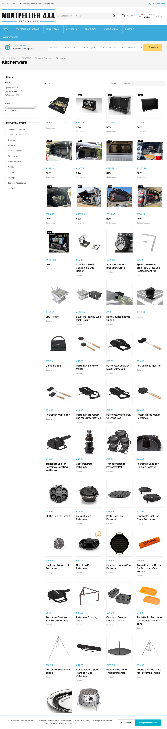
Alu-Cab (12, 87)
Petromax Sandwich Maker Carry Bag (117, 367)
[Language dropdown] (160, 15)
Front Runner (14, 91)
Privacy (11, 166)
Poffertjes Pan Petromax (114, 517)
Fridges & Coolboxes (16, 129)
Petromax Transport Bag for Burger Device (88, 416)
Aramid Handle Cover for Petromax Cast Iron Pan (149, 568)
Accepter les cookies (148, 722)
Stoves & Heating (15, 150)
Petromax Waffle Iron (58, 414)
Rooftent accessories (17, 183)
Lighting (11, 172)
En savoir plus (70, 723)
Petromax (13, 95)
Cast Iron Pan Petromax (83, 566)
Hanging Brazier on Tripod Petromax (117, 671)
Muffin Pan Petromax (58, 516)
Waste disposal (14, 161)
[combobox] (57, 47)
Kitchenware (13, 156)
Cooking (79, 275)
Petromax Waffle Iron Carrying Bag (118, 416)
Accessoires (80, 177)
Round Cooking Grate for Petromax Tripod (149, 671)
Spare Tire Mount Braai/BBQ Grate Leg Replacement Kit (148, 267)
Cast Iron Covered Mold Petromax (116, 619)
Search (152, 47)
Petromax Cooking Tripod (86, 619)
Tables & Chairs (14, 134)
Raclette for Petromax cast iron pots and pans (149, 620)
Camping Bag (53, 365)
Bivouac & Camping (16, 122)
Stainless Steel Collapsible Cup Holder (85, 267)
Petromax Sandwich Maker (87, 367)
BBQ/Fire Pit (53, 316)
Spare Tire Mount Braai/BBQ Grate (116, 266)
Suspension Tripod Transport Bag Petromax (87, 673)
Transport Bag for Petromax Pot (116, 465)
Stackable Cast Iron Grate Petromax (148, 517)
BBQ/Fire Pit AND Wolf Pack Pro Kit (88, 318)
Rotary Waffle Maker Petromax (148, 416)
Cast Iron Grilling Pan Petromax (118, 566)
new (78, 127)
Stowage (11, 140)
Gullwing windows (143, 223)
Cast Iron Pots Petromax (84, 465)
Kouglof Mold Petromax (83, 517)
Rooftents (12, 188)
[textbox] (57, 47)
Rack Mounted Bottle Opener (118, 318)
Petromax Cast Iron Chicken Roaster (148, 465)
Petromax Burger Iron (149, 365)
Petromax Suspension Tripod (58, 671)
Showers (11, 145)
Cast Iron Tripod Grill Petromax (57, 566)
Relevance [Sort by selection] (144, 83)
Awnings (11, 177)
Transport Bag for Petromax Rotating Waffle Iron (57, 467)
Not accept (126, 723)
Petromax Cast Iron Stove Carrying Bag (57, 619)
